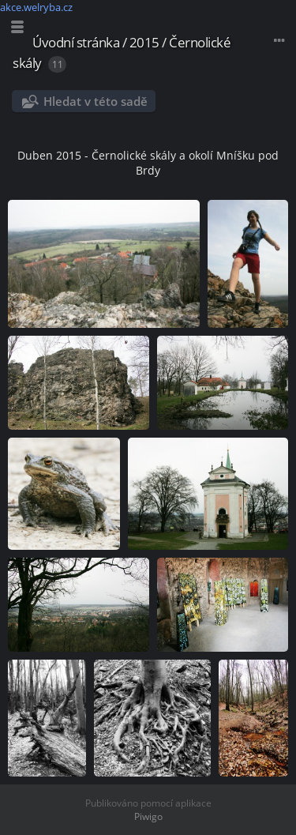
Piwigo (148, 816)
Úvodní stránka (75, 42)
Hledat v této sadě (95, 101)
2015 (144, 42)
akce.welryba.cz (36, 7)
